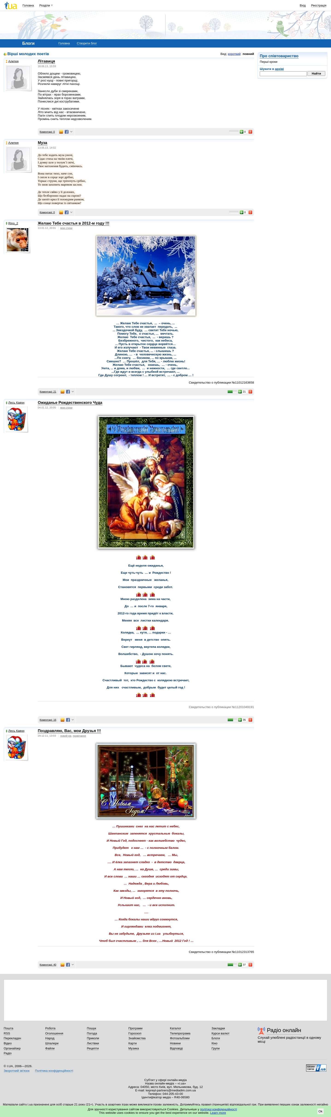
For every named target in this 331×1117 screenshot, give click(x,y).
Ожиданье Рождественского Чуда (70, 402)
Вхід (303, 5)
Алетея (12, 61)
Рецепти (93, 1048)
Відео (8, 1043)
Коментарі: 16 (48, 719)
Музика (133, 1048)
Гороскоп (134, 1033)
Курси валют (221, 1033)
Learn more (218, 1112)
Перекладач (12, 1038)
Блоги (216, 1038)
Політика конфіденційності (54, 1070)
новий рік (65, 735)
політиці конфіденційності (218, 1109)
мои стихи (66, 228)
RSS (7, 1033)
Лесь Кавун (15, 402)
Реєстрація (318, 5)
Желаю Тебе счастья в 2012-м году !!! (73, 223)
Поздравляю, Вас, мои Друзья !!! (69, 731)
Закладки (218, 1028)
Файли (50, 1048)
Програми (135, 1028)
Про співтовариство (279, 56)
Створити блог (87, 43)
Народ (49, 1038)
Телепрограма (180, 1033)
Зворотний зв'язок (17, 1070)
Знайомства (137, 1038)
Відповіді (176, 1048)
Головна (28, 5)
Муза (42, 143)
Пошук (91, 1028)
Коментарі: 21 (48, 391)
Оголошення (54, 1033)
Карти (132, 1043)
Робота (50, 1028)
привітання (79, 735)
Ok (320, 1111)
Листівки (93, 1043)
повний (248, 54)
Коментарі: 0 (47, 131)
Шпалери (51, 1043)
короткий (234, 54)
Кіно (215, 1043)
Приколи (93, 1038)
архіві (279, 69)
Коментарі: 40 (48, 964)
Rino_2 (12, 223)
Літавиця (46, 61)
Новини (175, 1043)
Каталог (175, 1028)
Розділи (44, 5)
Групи (216, 1048)
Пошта (8, 1028)
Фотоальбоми (179, 1038)
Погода (92, 1033)
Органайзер (12, 1048)
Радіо (8, 1053)
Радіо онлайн (284, 1030)
